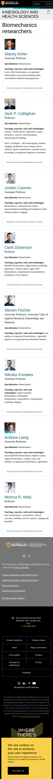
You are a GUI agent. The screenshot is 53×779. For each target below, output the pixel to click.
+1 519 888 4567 (28, 626)
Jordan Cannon (17, 188)
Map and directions (10, 585)
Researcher (17, 88)
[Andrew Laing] (9, 427)
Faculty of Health (20, 567)
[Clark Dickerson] (9, 237)
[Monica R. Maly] (9, 487)
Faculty (9, 88)
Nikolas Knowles (18, 374)
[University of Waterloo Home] (9, 4)
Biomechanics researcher (32, 88)
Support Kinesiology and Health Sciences (20, 580)
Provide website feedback (13, 598)
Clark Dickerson (18, 247)
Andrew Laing (16, 437)
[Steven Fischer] (9, 300)
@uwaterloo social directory (26, 687)
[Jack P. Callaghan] (9, 103)
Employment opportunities (13, 591)
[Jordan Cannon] (9, 178)
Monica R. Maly (18, 497)
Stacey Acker (15, 54)
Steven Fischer (17, 310)
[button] (39, 3)
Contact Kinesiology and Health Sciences (20, 575)
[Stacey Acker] (9, 44)
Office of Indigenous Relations (29, 716)
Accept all (18, 770)
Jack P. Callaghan (20, 113)
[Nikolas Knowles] (9, 364)
